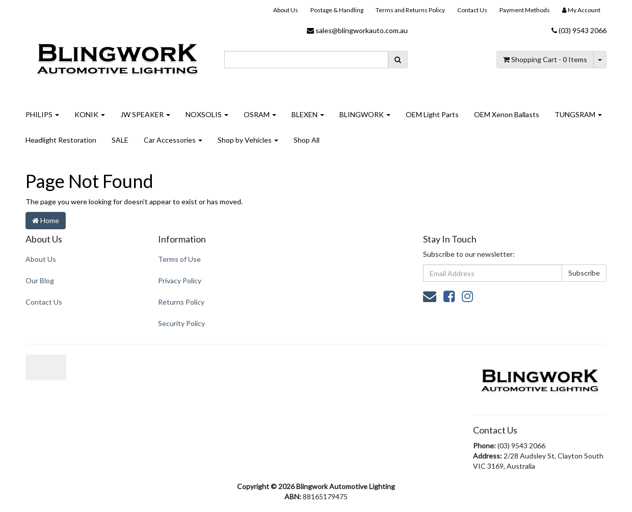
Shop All (307, 140)
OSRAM (260, 114)
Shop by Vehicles (248, 140)
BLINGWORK (364, 114)
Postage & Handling (336, 10)
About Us (285, 10)
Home (45, 220)
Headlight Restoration (60, 140)
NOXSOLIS (207, 114)
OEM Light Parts (432, 114)
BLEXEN (308, 114)
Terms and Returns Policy (410, 10)
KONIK (89, 114)
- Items (545, 59)
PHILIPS (42, 114)
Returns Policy (181, 302)
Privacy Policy (179, 280)
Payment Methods (524, 10)
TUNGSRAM (578, 114)
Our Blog (39, 280)
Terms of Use (179, 259)
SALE (120, 140)
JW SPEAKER (145, 114)
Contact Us (472, 10)
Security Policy (181, 323)
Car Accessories (173, 140)
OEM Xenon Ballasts (506, 114)
